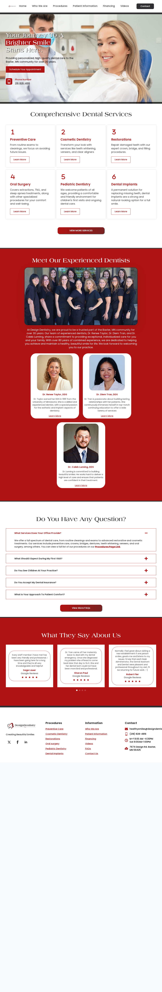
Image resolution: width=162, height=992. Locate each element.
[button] (77, 690)
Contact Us (91, 753)
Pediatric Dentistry (56, 748)
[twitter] (9, 742)
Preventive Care (54, 729)
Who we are (39, 6)
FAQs (88, 748)
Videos (124, 6)
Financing (109, 6)
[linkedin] (26, 742)
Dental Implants (54, 753)
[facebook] (17, 742)
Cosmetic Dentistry (56, 734)
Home (22, 6)
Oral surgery (52, 743)
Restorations (53, 738)
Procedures (60, 6)
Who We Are (92, 729)
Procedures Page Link (107, 546)
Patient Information (85, 6)
